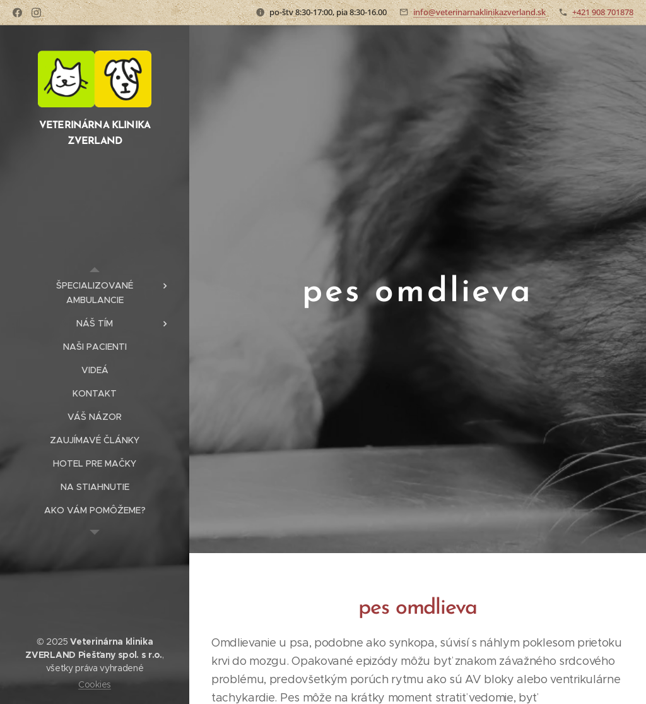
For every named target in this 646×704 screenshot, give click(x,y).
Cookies (94, 684)
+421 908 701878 (602, 12)
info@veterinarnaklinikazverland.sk (479, 12)
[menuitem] (94, 292)
